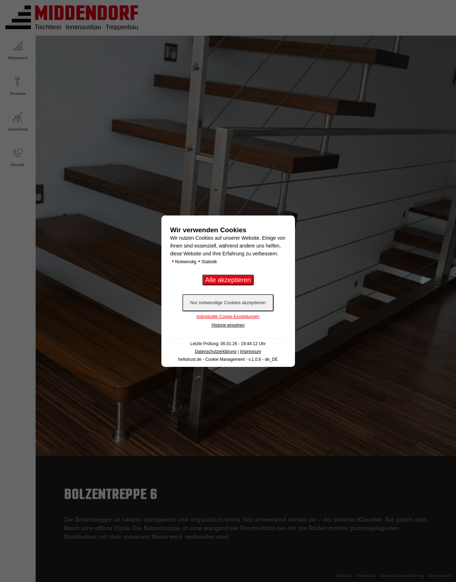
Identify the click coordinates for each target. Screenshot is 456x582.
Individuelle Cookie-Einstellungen (228, 316)
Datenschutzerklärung (216, 351)
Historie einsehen (228, 325)
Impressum (250, 351)
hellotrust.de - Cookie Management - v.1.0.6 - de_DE (228, 359)
